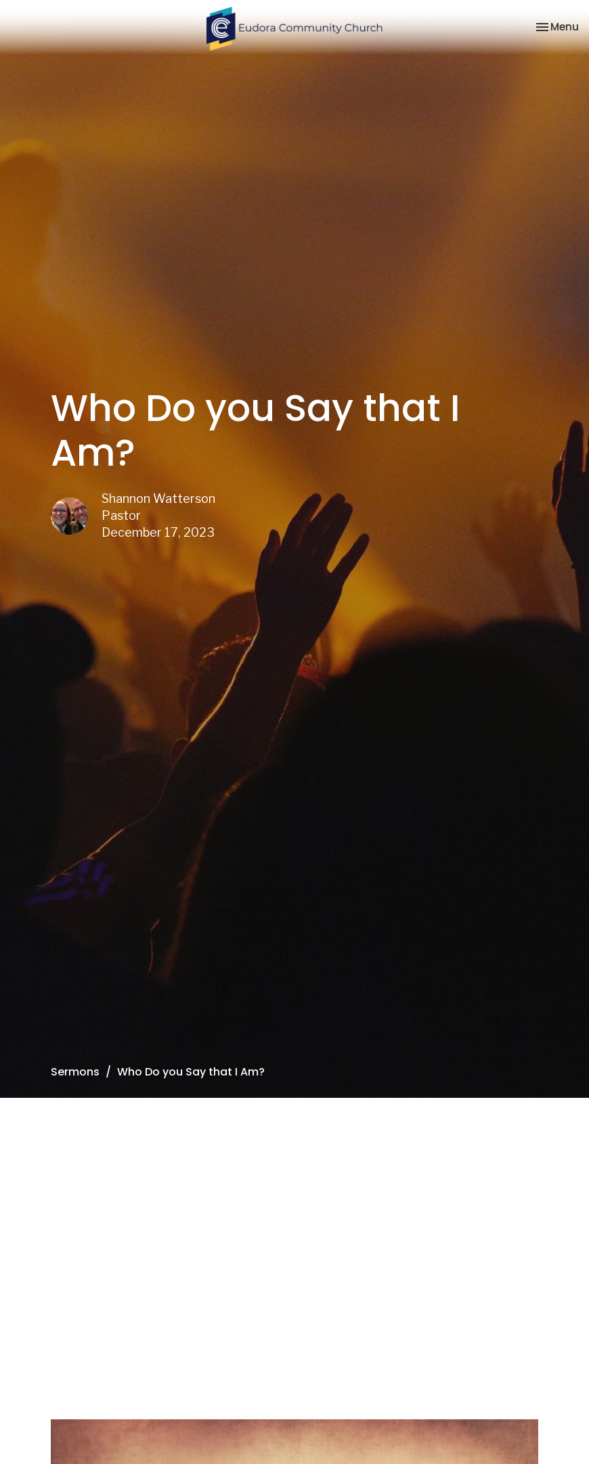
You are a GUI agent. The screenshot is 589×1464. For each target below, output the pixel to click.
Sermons (75, 1072)
